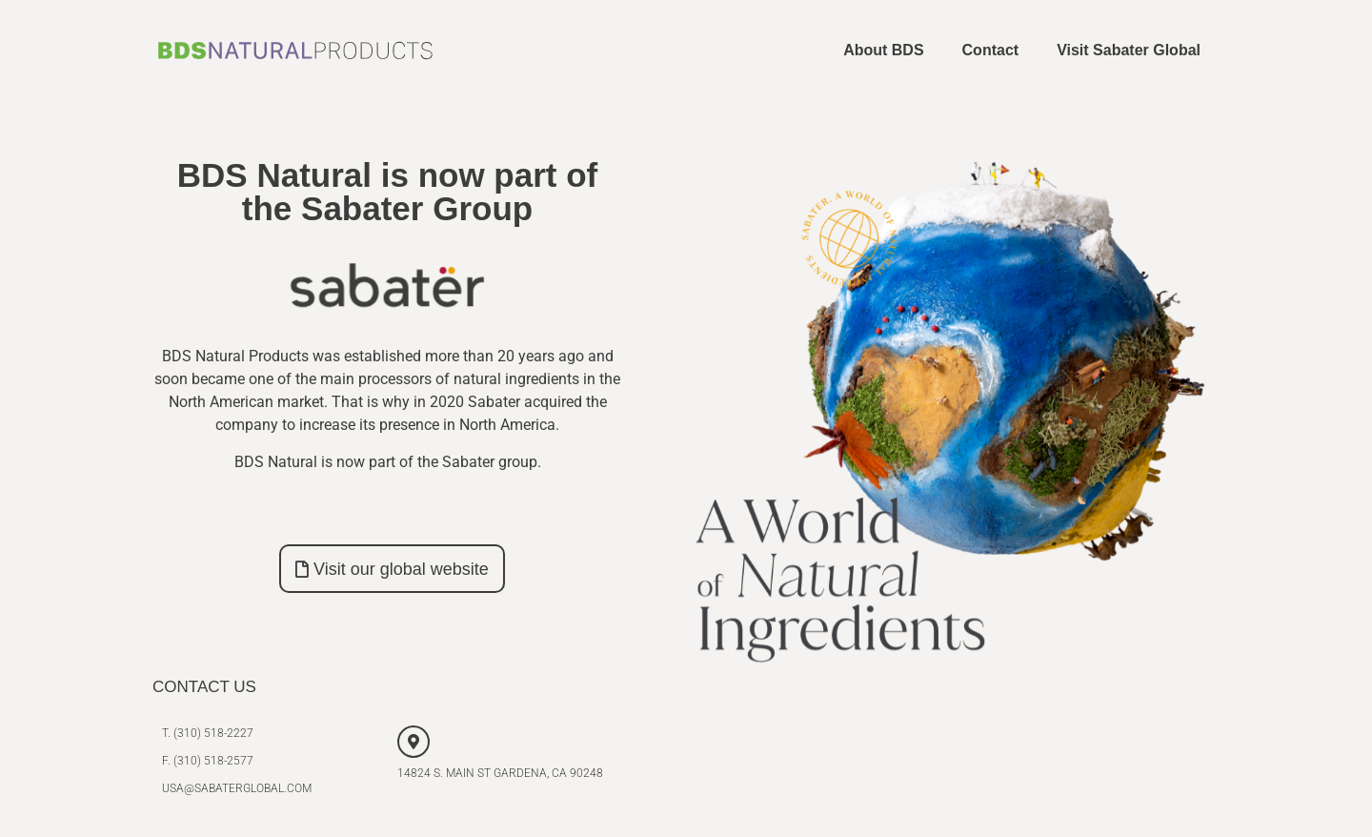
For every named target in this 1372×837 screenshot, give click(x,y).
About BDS (883, 50)
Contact (990, 50)
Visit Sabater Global (1128, 50)
